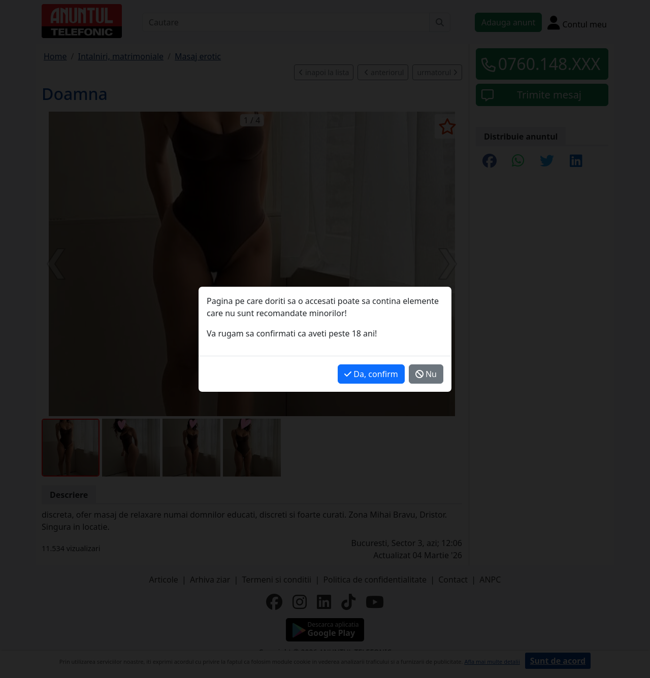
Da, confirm (371, 374)
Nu (426, 374)
